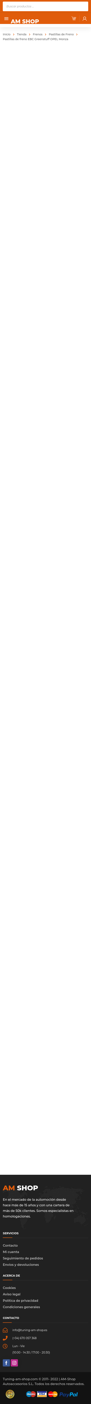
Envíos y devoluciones (21, 1265)
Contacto (10, 1245)
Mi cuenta (11, 1252)
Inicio (6, 34)
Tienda (21, 34)
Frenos (37, 34)
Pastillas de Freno (61, 34)
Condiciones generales (21, 1307)
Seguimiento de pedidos (23, 1258)
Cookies (9, 1288)
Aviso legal (11, 1294)
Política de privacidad (20, 1301)
